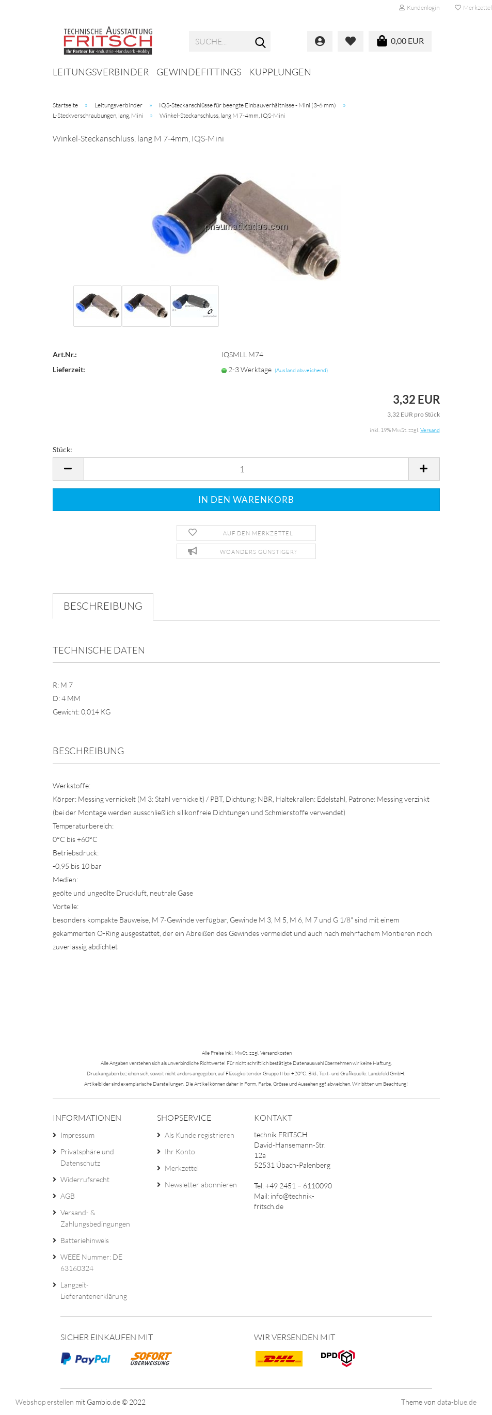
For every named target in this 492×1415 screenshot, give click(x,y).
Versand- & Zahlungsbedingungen (95, 1218)
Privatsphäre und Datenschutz (87, 1157)
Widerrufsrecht (84, 1179)
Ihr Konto (180, 1151)
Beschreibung (103, 605)
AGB (67, 1195)
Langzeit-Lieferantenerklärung (93, 1290)
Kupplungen (280, 71)
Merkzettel (182, 1168)
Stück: (62, 449)
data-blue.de (457, 1401)
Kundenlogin (419, 7)
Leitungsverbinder (101, 71)
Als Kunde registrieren (199, 1135)
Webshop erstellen (44, 1401)
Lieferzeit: (69, 369)
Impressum (77, 1135)
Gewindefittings (198, 71)
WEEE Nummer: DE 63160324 (91, 1262)
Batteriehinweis (84, 1240)
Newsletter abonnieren (201, 1184)
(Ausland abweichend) (301, 370)
